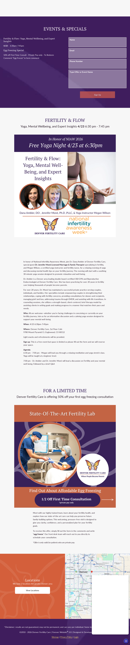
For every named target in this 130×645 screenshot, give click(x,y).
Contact (106, 8)
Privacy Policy (66, 637)
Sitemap (55, 637)
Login (76, 637)
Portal (96, 8)
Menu (118, 8)
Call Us (87, 8)
